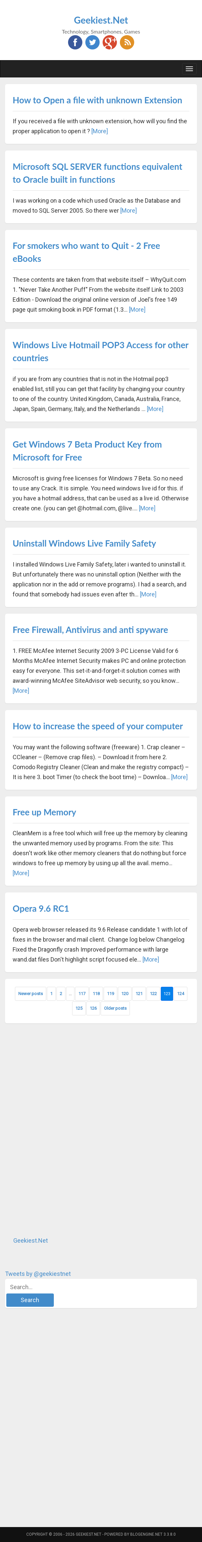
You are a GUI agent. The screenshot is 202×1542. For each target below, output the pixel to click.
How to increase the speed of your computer (98, 726)
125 (78, 1008)
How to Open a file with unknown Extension (97, 100)
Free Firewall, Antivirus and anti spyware (90, 629)
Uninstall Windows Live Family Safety (84, 543)
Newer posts (30, 993)
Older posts (115, 1008)
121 (139, 993)
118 (96, 993)
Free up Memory (44, 812)
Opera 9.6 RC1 (41, 908)
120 (124, 993)
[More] (99, 131)
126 (93, 1008)
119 (110, 993)
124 (180, 993)
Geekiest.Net (101, 20)
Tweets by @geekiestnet (38, 1273)
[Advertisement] (55, 1129)
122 (153, 993)
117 (81, 993)
